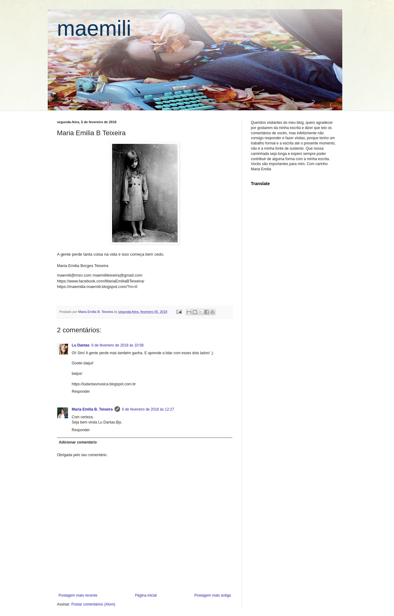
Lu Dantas (81, 345)
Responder (81, 391)
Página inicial (146, 595)
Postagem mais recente (77, 595)
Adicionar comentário (78, 442)
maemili (94, 28)
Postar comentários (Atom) (93, 604)
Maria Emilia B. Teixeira (92, 409)
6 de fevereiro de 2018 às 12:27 (148, 409)
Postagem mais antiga (212, 595)
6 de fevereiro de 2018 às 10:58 (117, 345)
